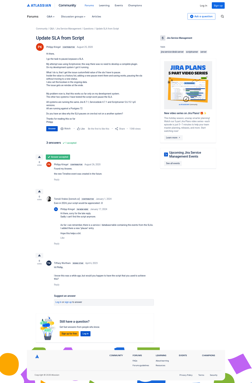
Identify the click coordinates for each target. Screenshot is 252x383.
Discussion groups (73, 16)
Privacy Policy (186, 375)
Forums (89, 5)
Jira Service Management (68, 28)
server (203, 52)
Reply (56, 180)
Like (62, 238)
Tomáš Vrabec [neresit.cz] (67, 199)
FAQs (135, 361)
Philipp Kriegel (53, 47)
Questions (89, 28)
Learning (104, 5)
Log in (203, 5)
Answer (52, 128)
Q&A (50, 16)
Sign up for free (69, 334)
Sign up (218, 5)
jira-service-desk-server (172, 52)
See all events (173, 163)
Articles (96, 16)
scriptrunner (192, 52)
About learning (162, 361)
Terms (201, 375)
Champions (135, 5)
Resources (160, 365)
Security (213, 375)
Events (119, 5)
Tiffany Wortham (62, 264)
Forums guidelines (141, 365)
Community (67, 5)
